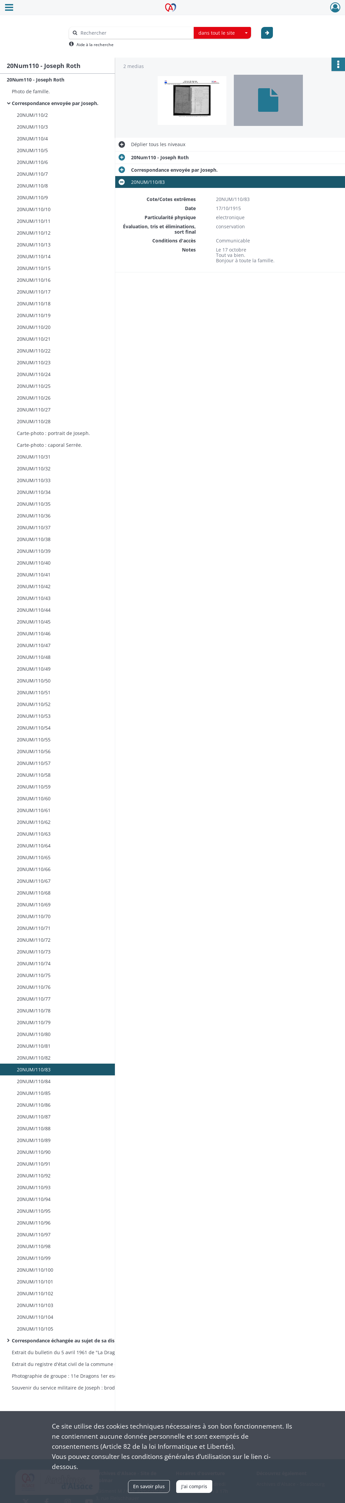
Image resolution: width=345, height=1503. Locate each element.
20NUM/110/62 (34, 822)
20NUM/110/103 (35, 1305)
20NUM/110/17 (34, 292)
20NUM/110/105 (35, 1329)
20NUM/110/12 (34, 233)
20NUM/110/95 (34, 1211)
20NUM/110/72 (34, 940)
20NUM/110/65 (34, 857)
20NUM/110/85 (34, 1093)
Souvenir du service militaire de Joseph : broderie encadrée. (79, 1387)
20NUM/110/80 (34, 1034)
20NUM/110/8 (32, 185)
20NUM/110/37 (34, 527)
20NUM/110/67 (34, 881)
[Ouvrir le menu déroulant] (9, 8)
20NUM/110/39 (34, 551)
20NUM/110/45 (34, 622)
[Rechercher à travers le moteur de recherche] (135, 32)
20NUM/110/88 (34, 1128)
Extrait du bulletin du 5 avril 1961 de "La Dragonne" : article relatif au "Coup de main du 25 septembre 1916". (79, 1352)
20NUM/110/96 (34, 1223)
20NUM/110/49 (34, 669)
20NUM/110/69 (34, 904)
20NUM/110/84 (34, 1081)
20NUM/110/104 (35, 1317)
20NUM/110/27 (34, 409)
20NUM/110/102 (35, 1293)
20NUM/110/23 (34, 362)
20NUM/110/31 (34, 457)
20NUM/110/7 (32, 174)
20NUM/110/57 (34, 763)
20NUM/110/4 (32, 138)
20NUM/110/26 (34, 398)
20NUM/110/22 (34, 350)
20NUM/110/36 (34, 515)
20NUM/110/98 (34, 1246)
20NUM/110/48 (34, 657)
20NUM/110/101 (35, 1281)
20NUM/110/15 (34, 268)
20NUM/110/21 (34, 339)
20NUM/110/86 (34, 1105)
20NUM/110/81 (34, 1046)
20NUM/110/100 (35, 1270)
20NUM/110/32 (34, 468)
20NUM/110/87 (34, 1116)
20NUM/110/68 (34, 893)
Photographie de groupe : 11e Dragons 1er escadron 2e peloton (79, 1376)
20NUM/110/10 (34, 209)
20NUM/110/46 (34, 633)
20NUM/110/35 (34, 504)
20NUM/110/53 (34, 716)
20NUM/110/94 (34, 1199)
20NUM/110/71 (34, 928)
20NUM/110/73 (34, 951)
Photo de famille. (31, 91)
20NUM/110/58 (34, 775)
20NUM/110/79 (34, 1022)
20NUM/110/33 (34, 480)
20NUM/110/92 (34, 1175)
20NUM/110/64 (34, 845)
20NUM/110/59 (34, 786)
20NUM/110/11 (34, 221)
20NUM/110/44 (34, 610)
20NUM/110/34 (34, 492)
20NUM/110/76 (34, 987)
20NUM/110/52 (34, 704)
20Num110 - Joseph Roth (35, 79)
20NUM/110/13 (34, 244)
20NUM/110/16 (34, 280)
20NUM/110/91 (34, 1164)
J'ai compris (194, 1486)
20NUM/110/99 (34, 1258)
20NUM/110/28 (34, 421)
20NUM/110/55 (34, 739)
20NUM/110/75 (34, 975)
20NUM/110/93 (34, 1187)
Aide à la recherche (95, 44)
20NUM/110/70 (34, 916)
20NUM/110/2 (32, 115)
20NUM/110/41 (34, 574)
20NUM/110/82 (34, 1058)
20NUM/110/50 (34, 680)
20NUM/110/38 (34, 539)
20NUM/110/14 (34, 256)
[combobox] (222, 33)
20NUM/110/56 (34, 751)
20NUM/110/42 (34, 586)
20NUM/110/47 (34, 645)
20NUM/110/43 (34, 598)
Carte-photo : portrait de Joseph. (53, 433)
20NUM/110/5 (32, 150)
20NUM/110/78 (34, 1010)
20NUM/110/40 (34, 563)
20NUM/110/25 (34, 386)
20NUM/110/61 (34, 810)
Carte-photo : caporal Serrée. (49, 445)
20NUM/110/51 (34, 692)
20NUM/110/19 (34, 315)
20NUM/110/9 (32, 197)
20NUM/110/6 (32, 162)
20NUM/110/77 (34, 999)
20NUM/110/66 (34, 869)
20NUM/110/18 (34, 303)
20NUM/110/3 (32, 127)
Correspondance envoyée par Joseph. (55, 103)
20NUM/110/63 (34, 834)
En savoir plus (149, 1486)
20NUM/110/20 (34, 327)
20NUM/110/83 (34, 1069)
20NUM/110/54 (34, 728)
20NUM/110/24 (34, 374)
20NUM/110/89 (34, 1140)
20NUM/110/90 (34, 1152)
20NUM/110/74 (34, 963)
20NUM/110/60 (34, 798)
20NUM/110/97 (34, 1234)
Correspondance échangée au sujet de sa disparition (72, 1340)
